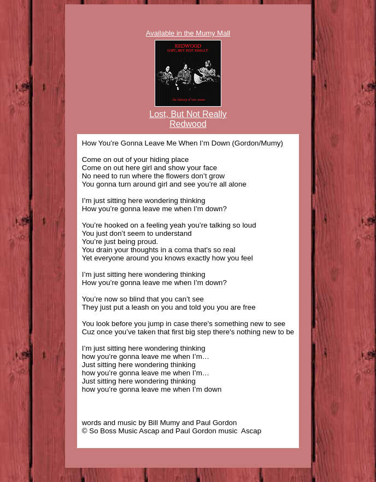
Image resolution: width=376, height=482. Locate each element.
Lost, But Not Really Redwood (187, 119)
